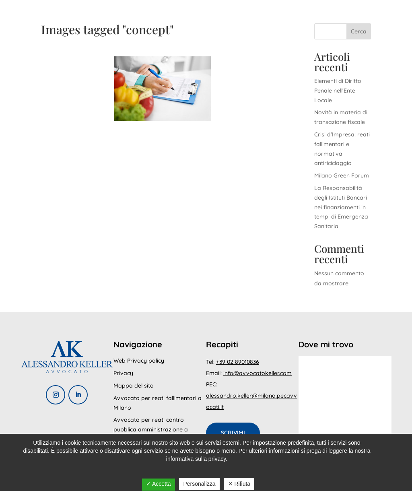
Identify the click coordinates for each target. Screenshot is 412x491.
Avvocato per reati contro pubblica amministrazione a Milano (150, 429)
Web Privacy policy (138, 360)
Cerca (359, 31)
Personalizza (199, 484)
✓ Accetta (158, 484)
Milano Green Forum (341, 175)
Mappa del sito (133, 385)
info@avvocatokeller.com (257, 373)
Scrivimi (233, 432)
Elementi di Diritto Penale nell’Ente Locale (337, 90)
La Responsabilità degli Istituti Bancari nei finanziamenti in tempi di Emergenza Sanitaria (341, 207)
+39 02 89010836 (237, 361)
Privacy (123, 373)
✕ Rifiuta (239, 484)
